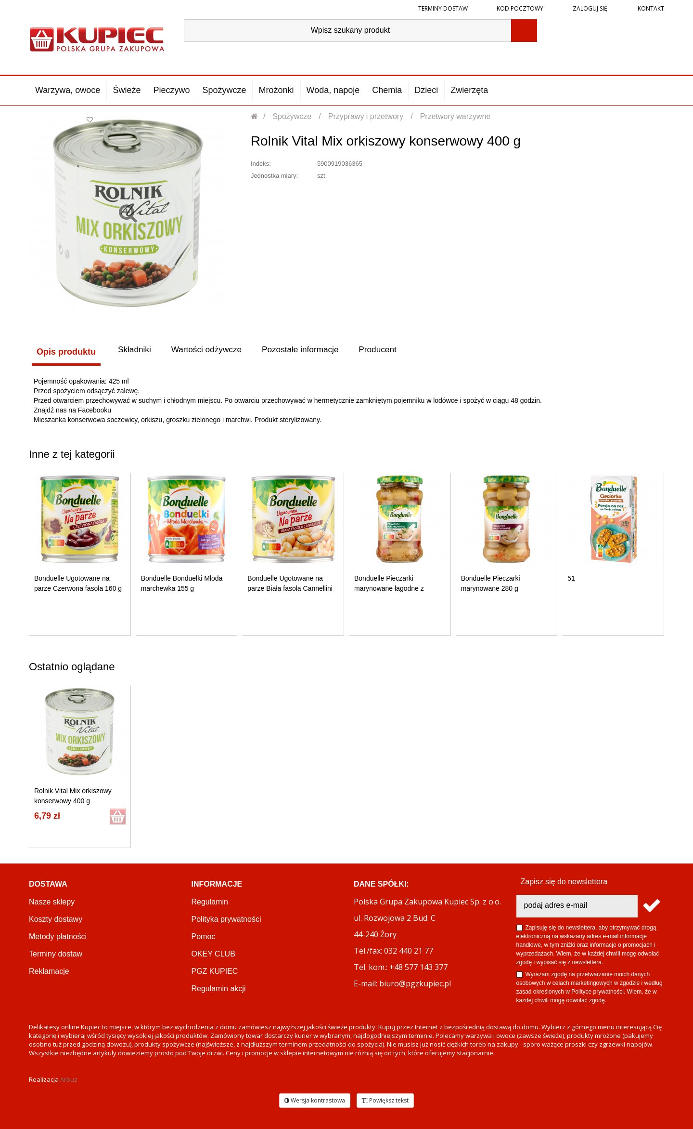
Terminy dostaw (443, 8)
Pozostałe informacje (313, 352)
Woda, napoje (333, 90)
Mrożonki (276, 90)
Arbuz (68, 1078)
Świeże (127, 90)
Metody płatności (58, 935)
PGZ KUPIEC (215, 970)
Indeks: (261, 163)
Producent (398, 352)
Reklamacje (49, 970)
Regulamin (210, 901)
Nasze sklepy (52, 901)
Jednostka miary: (274, 175)
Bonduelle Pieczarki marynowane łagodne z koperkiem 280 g (389, 587)
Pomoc (204, 935)
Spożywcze (224, 90)
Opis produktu (63, 352)
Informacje (217, 883)
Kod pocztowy (520, 8)
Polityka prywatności (226, 918)
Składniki (134, 352)
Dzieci (426, 90)
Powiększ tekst (385, 1099)
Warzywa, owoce (67, 90)
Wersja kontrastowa (314, 1099)
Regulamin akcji (219, 987)
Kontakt (650, 8)
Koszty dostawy (55, 918)
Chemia (387, 90)
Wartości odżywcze (212, 352)
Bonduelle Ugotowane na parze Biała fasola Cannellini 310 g (290, 587)
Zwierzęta (469, 90)
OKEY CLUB (213, 953)
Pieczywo (171, 90)
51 (571, 577)
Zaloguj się (589, 8)
